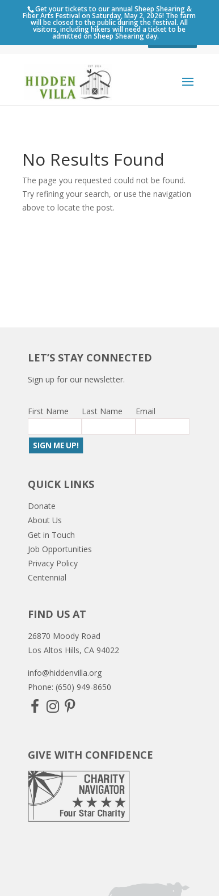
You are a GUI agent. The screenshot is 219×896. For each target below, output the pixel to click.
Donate (42, 505)
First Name (48, 411)
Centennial (47, 577)
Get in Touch (51, 534)
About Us (45, 520)
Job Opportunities (60, 549)
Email (145, 411)
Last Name (102, 411)
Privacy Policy (53, 563)
